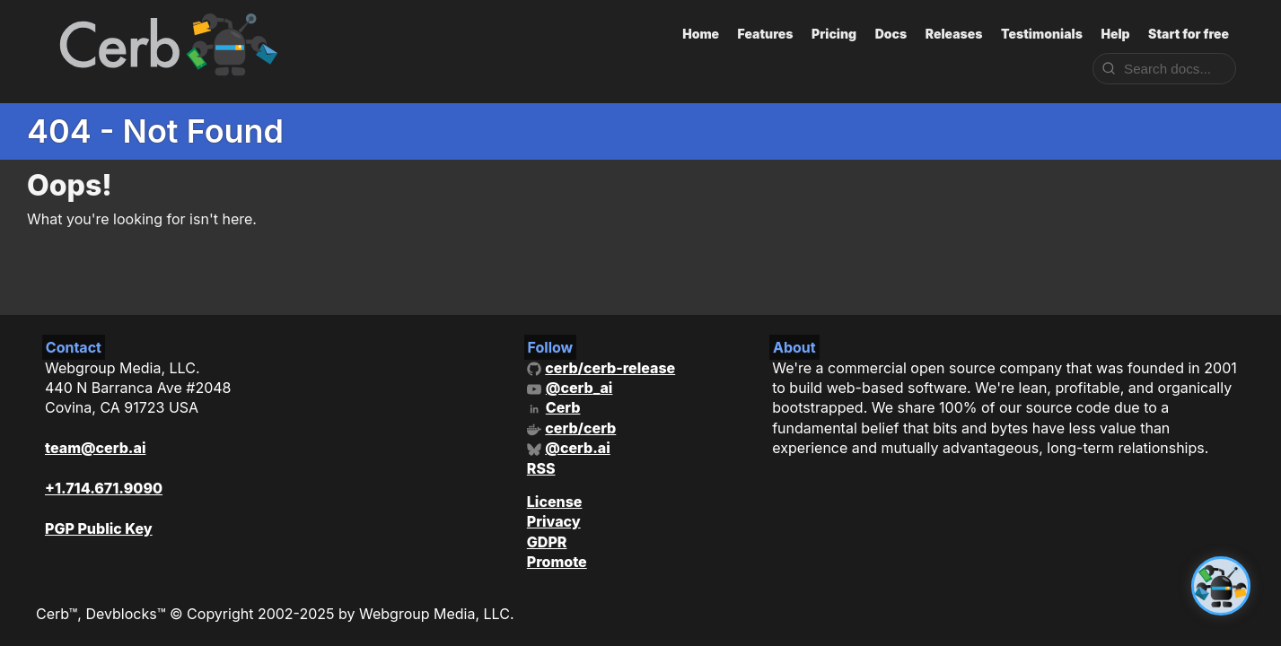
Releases (954, 33)
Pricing (834, 33)
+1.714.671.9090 (103, 488)
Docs (891, 33)
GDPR (547, 542)
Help (1115, 33)
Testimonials (1042, 33)
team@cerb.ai (95, 448)
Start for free (1188, 33)
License (555, 502)
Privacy (554, 521)
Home (700, 33)
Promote (557, 562)
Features (766, 33)
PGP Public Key (99, 528)
